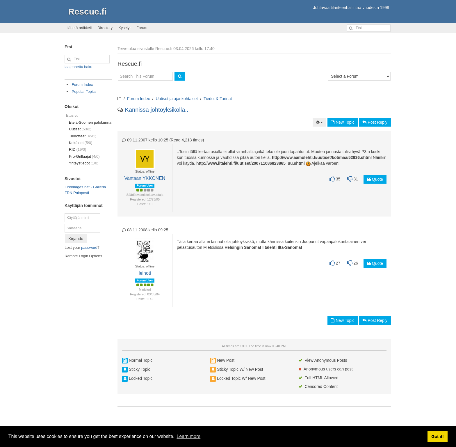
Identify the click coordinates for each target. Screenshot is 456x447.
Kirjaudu (75, 238)
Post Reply (374, 122)
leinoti (145, 273)
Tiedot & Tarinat (218, 98)
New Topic (342, 122)
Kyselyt (124, 28)
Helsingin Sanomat (243, 247)
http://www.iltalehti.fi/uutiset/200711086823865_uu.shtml (250, 163)
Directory (105, 28)
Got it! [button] (437, 436)
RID (77, 149)
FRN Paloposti (77, 193)
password (89, 247)
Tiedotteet (82, 136)
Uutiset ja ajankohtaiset (177, 98)
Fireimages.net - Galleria (85, 187)
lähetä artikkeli (79, 28)
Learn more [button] (188, 436)
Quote (375, 179)
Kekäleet (80, 143)
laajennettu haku (78, 67)
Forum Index (138, 98)
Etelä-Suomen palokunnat (90, 122)
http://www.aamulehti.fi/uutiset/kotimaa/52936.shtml (322, 157)
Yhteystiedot (83, 163)
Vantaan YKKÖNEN (144, 178)
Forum (141, 28)
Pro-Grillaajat (84, 156)
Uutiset (80, 129)
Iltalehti (269, 247)
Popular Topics (84, 91)
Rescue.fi (87, 11)
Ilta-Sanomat (290, 247)
